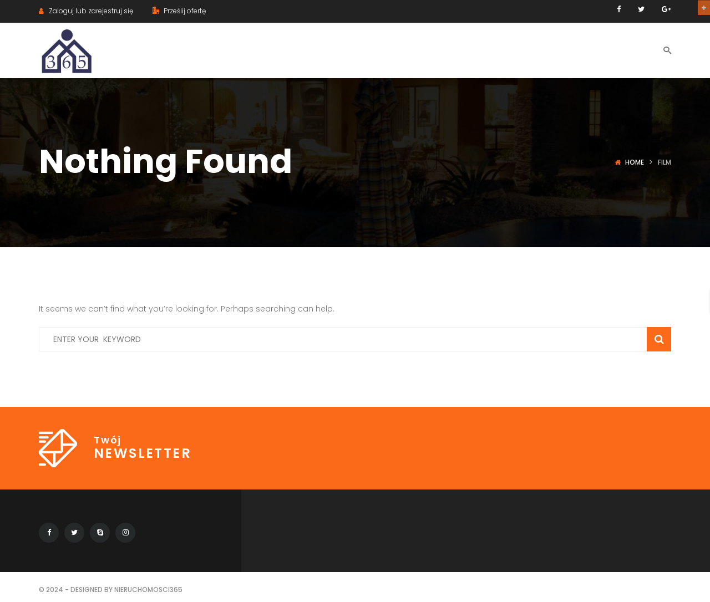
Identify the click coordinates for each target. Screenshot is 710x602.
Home (634, 162)
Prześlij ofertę (179, 11)
